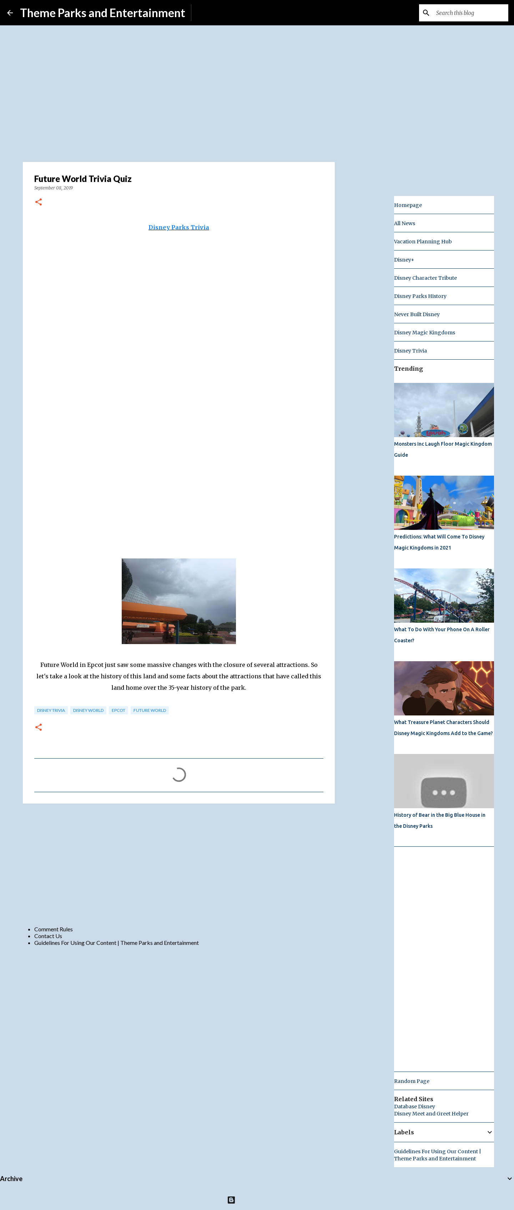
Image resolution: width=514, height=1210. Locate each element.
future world (149, 710)
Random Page (411, 1081)
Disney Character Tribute (425, 278)
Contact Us (48, 935)
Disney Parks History (420, 296)
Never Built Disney (417, 314)
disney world (88, 710)
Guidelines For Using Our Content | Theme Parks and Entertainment (116, 942)
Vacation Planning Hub (423, 241)
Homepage (408, 205)
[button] (38, 202)
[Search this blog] (470, 12)
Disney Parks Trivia (178, 227)
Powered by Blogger (257, 1199)
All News (404, 223)
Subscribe (209, 12)
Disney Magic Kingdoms (424, 332)
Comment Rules (53, 929)
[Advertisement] (179, 864)
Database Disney (414, 1106)
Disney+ (404, 260)
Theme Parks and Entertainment (102, 13)
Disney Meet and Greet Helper (431, 1113)
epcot (118, 710)
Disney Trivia (51, 710)
